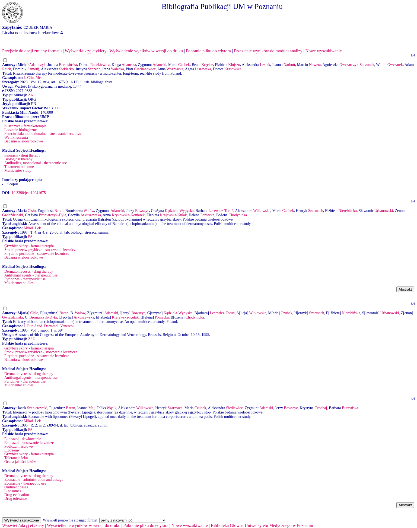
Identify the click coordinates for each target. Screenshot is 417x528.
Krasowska (232, 69)
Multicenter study (17, 170)
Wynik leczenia (16, 137)
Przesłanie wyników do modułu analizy (268, 51)
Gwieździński (12, 215)
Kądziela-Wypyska (179, 211)
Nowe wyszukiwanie (323, 51)
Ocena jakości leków (20, 462)
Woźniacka (175, 69)
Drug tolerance (15, 499)
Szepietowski (37, 408)
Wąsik (111, 408)
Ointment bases (16, 487)
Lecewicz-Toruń (221, 211)
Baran (59, 211)
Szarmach (315, 211)
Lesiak (265, 65)
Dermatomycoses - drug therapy (28, 271)
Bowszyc (142, 211)
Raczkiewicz (100, 65)
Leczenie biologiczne (20, 130)
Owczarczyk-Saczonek (356, 65)
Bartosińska (68, 65)
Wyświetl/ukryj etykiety (85, 51)
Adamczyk (37, 65)
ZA (30, 95)
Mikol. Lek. (33, 228)
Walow (80, 313)
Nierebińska (347, 211)
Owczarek (395, 65)
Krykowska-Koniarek (128, 215)
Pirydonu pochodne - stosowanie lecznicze (36, 254)
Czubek (184, 65)
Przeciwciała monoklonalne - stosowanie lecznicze (43, 134)
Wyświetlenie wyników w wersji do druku (146, 51)
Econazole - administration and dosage (33, 480)
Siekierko (66, 69)
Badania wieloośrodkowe (23, 257)
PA (30, 237)
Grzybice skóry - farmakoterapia (29, 246)
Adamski (160, 65)
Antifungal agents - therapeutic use (31, 275)
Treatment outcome (19, 167)
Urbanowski (383, 211)
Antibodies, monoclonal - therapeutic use (35, 163)
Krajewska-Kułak (173, 215)
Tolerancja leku (16, 458)
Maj (91, 408)
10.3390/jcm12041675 (29, 193)
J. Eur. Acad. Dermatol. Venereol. (49, 326)
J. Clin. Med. (34, 78)
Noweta (315, 65)
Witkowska (257, 313)
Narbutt (289, 65)
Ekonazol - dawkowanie (22, 439)
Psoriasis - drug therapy (22, 155)
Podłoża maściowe (18, 446)
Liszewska (203, 69)
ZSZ (31, 339)
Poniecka (207, 215)
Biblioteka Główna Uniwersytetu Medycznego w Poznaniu (262, 525)
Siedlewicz (234, 408)
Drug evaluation (16, 495)
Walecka (117, 69)
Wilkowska (261, 211)
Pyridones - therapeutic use (25, 279)
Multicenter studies (19, 283)
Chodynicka (237, 215)
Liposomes (12, 491)
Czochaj (320, 408)
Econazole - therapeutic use (25, 483)
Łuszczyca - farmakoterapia (25, 126)
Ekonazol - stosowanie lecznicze (29, 443)
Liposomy (12, 450)
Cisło (32, 211)
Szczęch (94, 69)
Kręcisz (207, 65)
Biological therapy (18, 159)
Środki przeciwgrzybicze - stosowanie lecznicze (40, 250)
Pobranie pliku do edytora (208, 51)
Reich (6, 69)
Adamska (129, 65)
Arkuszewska (90, 215)
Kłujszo (234, 65)
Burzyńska (350, 408)
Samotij (33, 69)
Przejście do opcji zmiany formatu (32, 51)
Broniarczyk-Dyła (52, 215)
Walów (89, 211)
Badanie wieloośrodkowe (23, 141)
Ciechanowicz (145, 69)
